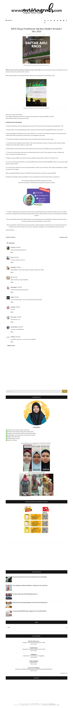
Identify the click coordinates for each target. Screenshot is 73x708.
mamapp (13, 307)
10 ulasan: (42, 34)
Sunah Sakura (14, 327)
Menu (9, 20)
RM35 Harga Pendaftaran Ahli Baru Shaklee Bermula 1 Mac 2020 (36, 30)
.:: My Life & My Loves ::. (33, 641)
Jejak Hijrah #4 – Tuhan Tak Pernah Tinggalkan (33, 655)
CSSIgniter (24, 704)
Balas (12, 252)
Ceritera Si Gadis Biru (34, 667)
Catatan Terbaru (10, 237)
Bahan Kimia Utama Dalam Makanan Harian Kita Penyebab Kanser (30, 602)
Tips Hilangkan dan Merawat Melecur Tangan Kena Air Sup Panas (30, 585)
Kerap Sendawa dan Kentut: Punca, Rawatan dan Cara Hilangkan (30, 577)
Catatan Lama (63, 237)
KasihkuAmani (33, 648)
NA (11, 277)
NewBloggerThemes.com (51, 704)
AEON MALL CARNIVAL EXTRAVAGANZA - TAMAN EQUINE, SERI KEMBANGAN (33, 669)
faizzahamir (14, 287)
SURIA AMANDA (33, 661)
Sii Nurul (13, 336)
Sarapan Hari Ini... (34, 662)
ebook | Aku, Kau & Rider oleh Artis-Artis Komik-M (33, 649)
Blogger (52, 703)
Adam (12, 297)
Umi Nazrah (35, 703)
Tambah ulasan (11, 345)
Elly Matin (13, 267)
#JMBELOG (34, 654)
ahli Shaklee (10, 230)
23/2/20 (18, 247)
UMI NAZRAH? (36, 427)
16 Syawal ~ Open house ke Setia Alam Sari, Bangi (33, 642)
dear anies (13, 317)
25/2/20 (16, 297)
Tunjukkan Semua (64, 673)
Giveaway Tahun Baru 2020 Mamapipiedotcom (25, 594)
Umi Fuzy (13, 247)
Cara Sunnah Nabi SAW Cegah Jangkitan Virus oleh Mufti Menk (29, 611)
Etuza (12, 257)
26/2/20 (18, 307)
